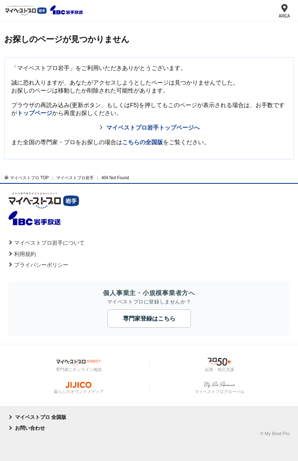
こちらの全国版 (142, 142)
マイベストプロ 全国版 (40, 417)
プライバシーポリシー (41, 265)
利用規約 (25, 254)
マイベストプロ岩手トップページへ (153, 127)
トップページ (34, 113)
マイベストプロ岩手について (49, 243)
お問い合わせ (30, 428)
